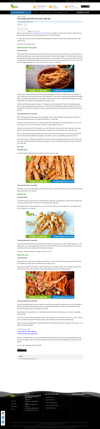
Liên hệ (66, 12)
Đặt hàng (60, 12)
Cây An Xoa (13, 426)
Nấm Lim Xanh (51, 426)
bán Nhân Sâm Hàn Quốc (39, 33)
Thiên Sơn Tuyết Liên (66, 427)
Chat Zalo (3, 418)
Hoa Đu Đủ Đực (38, 426)
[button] (24, 24)
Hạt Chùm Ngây (50, 427)
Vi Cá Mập (73, 427)
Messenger (3, 422)
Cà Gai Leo (19, 426)
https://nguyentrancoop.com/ (31, 410)
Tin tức (55, 12)
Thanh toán (14, 406)
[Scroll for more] (50, 417)
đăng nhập (26, 358)
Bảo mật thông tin (50, 399)
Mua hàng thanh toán (51, 408)
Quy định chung (50, 397)
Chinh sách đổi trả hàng (52, 405)
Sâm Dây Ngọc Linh (80, 426)
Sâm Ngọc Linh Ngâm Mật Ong (40, 427)
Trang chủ (35, 12)
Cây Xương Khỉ (31, 426)
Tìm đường (3, 413)
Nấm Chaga (45, 426)
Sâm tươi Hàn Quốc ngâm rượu (28, 333)
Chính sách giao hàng (51, 402)
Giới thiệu (42, 12)
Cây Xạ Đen (24, 426)
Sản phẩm (49, 12)
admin (32, 21)
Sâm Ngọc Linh (58, 427)
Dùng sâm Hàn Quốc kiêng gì (27, 331)
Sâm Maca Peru (72, 426)
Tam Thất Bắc (58, 426)
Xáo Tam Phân (65, 426)
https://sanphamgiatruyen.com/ (32, 408)
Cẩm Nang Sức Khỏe (21, 16)
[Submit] (88, 12)
